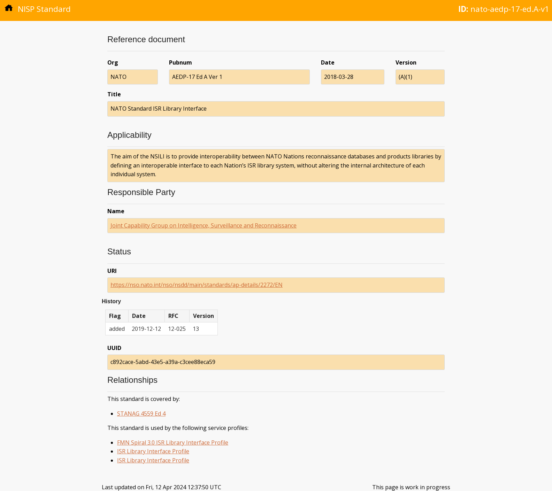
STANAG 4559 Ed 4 (141, 413)
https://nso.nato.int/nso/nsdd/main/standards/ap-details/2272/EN (196, 285)
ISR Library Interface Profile (153, 451)
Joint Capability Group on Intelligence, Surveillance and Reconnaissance (203, 225)
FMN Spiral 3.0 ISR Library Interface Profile (172, 442)
